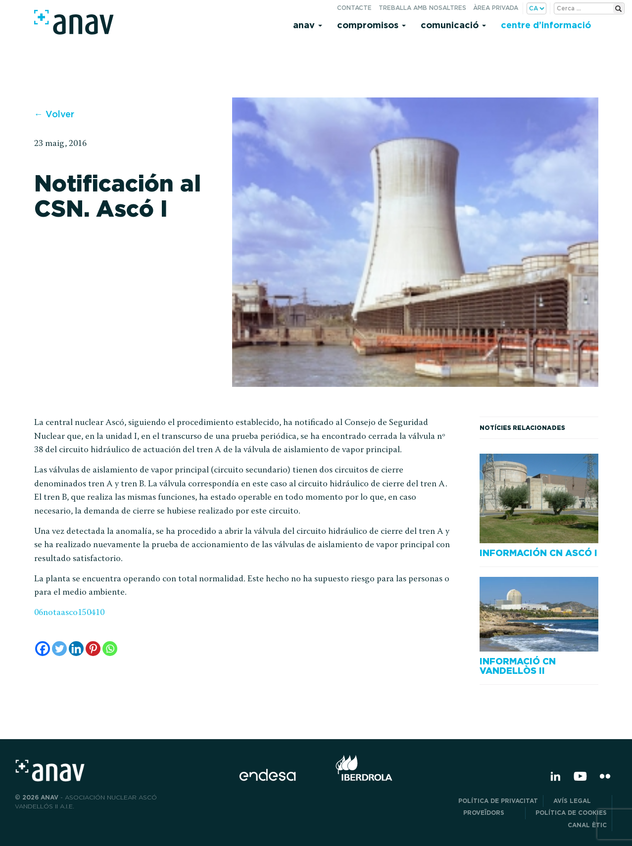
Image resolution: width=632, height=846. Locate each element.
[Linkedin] (76, 648)
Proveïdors (491, 812)
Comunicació (453, 25)
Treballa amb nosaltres (422, 7)
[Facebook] (42, 648)
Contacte (354, 7)
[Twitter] (59, 648)
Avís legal (580, 801)
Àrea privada (495, 7)
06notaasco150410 (69, 613)
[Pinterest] (93, 648)
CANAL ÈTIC (587, 825)
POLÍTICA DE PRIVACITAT (498, 801)
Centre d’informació (546, 25)
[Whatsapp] (109, 648)
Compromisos (371, 25)
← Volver (54, 114)
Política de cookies (571, 812)
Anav (307, 25)
